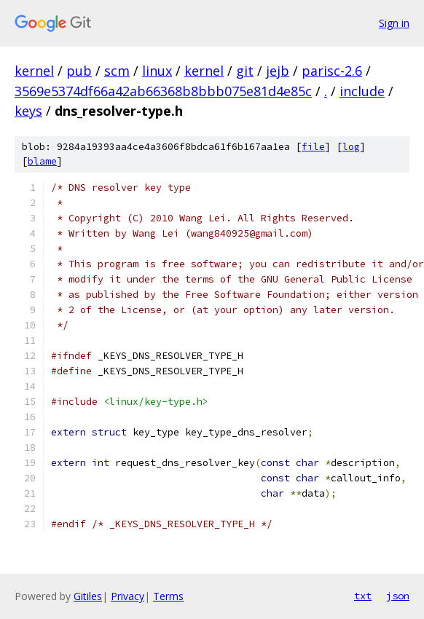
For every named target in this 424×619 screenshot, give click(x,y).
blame (42, 161)
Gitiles (88, 596)
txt (363, 595)
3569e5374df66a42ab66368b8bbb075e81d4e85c (163, 91)
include (362, 91)
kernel (34, 70)
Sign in (394, 23)
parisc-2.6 (332, 70)
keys (28, 110)
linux (157, 70)
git (245, 70)
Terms (168, 596)
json (397, 595)
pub (79, 70)
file (313, 147)
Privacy (127, 596)
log (351, 147)
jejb (277, 70)
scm (117, 70)
